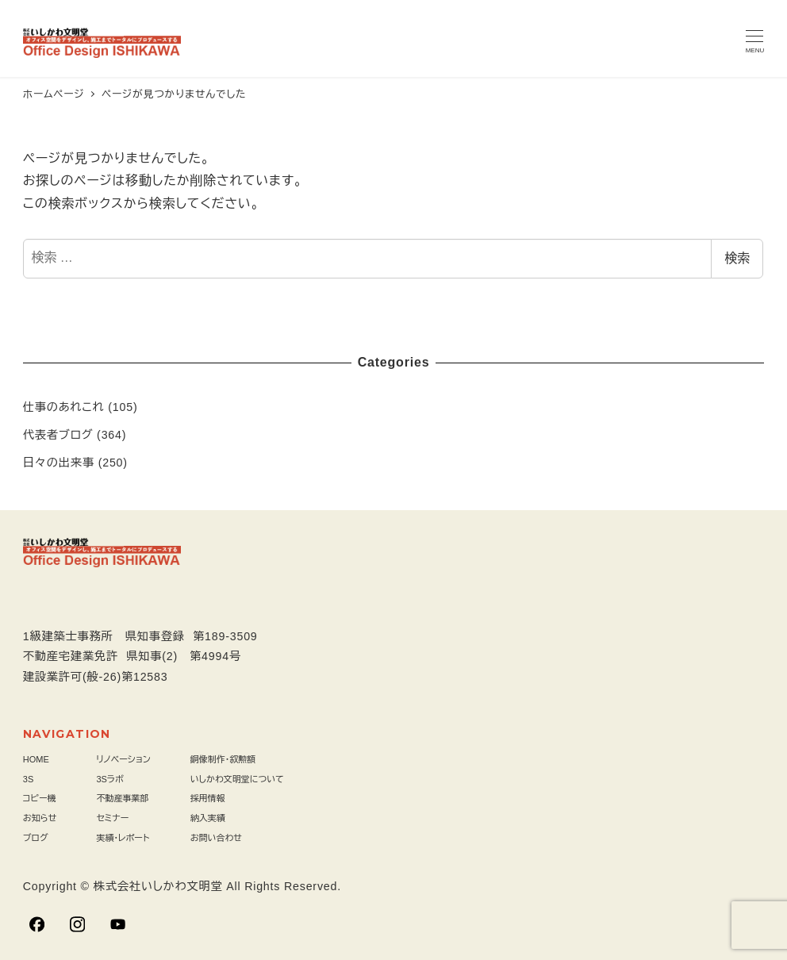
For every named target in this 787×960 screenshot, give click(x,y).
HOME (36, 759)
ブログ (35, 838)
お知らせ (40, 818)
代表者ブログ (58, 434)
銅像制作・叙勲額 (223, 759)
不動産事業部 (122, 798)
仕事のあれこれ (64, 407)
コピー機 (39, 798)
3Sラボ (110, 779)
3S (28, 779)
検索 (737, 258)
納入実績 (207, 818)
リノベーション (123, 759)
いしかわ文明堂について (237, 779)
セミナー (112, 818)
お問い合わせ (216, 838)
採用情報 (207, 798)
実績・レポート (122, 838)
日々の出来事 (58, 462)
